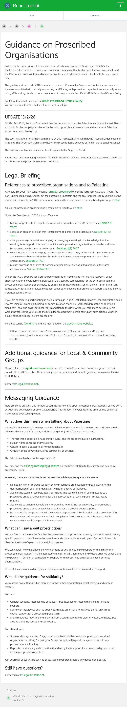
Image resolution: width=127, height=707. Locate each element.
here (117, 200)
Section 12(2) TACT (68, 248)
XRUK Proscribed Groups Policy (62, 101)
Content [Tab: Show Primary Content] (95, 15)
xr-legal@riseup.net (26, 383)
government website (79, 323)
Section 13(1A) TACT (39, 269)
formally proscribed (60, 191)
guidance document (39, 368)
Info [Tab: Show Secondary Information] (31, 15)
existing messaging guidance (41, 466)
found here (30, 323)
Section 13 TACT (35, 260)
